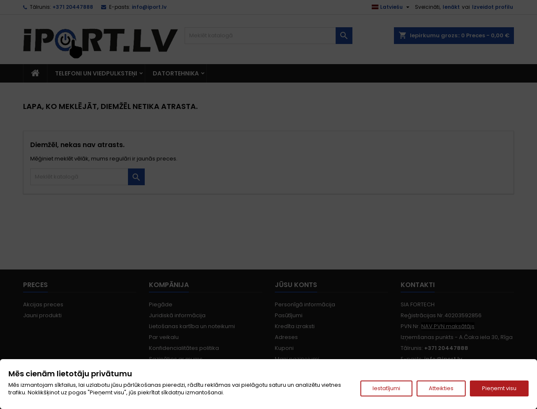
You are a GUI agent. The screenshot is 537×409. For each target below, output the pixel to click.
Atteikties (441, 388)
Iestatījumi (386, 388)
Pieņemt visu (499, 388)
